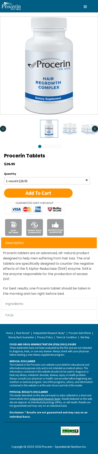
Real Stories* (23, 333)
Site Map (84, 337)
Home (9, 333)
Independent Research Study (45, 399)
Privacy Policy (45, 337)
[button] (38, 193)
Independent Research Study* (49, 333)
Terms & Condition (66, 337)
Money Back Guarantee (21, 337)
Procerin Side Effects (80, 333)
